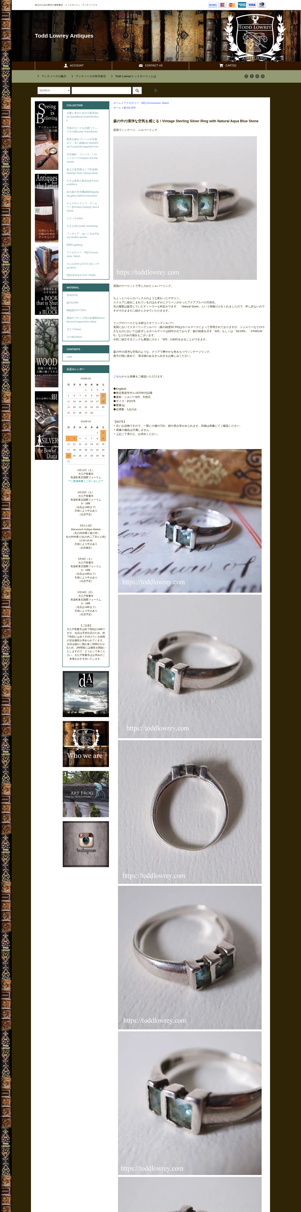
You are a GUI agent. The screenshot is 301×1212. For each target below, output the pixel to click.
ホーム (117, 103)
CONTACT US (150, 65)
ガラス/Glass (74, 329)
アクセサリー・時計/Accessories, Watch (146, 103)
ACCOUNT (73, 65)
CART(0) (227, 65)
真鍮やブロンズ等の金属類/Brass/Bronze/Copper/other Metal (86, 320)
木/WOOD (72, 295)
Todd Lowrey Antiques (64, 36)
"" (51, 76)
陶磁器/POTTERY (77, 310)
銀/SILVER (129, 107)
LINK (69, 357)
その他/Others (74, 337)
